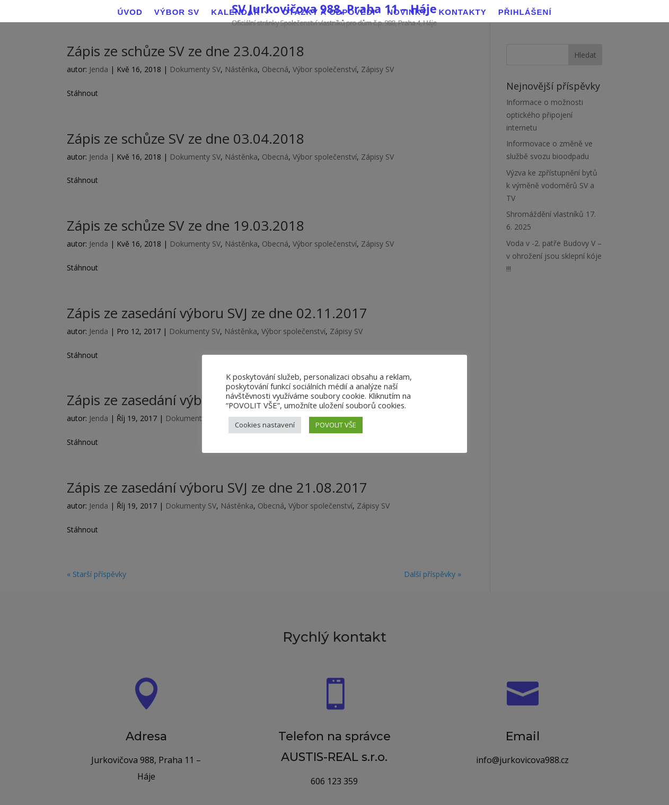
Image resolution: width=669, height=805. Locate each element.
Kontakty (462, 12)
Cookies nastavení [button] (265, 425)
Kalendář (235, 12)
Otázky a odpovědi (329, 12)
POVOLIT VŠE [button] (335, 425)
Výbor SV (177, 12)
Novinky (407, 12)
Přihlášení (525, 12)
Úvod (129, 12)
